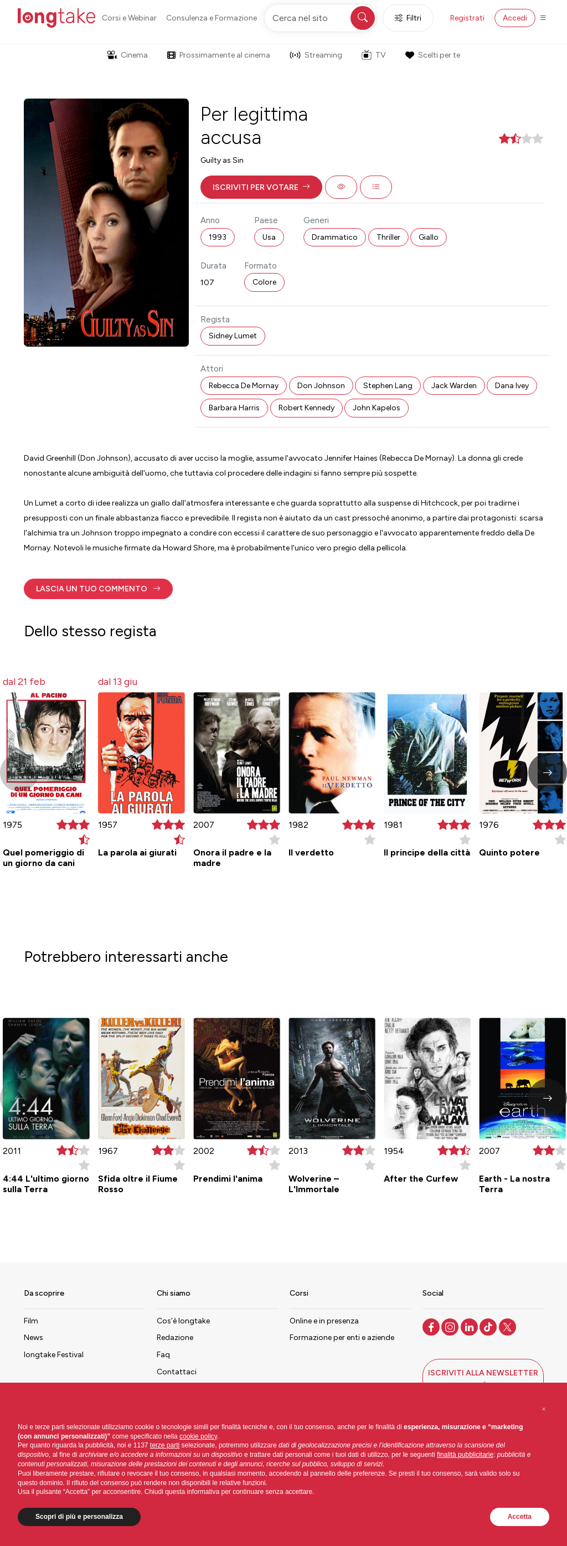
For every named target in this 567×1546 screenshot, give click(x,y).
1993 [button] (217, 237)
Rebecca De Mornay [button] (244, 385)
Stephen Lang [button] (388, 385)
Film (31, 1321)
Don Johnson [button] (321, 385)
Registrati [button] (467, 18)
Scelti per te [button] (432, 55)
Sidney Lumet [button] (233, 336)
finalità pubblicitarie (465, 1455)
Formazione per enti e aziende (342, 1337)
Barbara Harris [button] (234, 408)
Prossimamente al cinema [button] (218, 55)
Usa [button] (269, 237)
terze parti (164, 1445)
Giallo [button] (429, 237)
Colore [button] (264, 282)
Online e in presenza (324, 1321)
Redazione (175, 1337)
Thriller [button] (388, 237)
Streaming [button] (316, 55)
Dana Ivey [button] (512, 385)
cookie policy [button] (198, 1436)
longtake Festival (54, 1354)
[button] (261, 187)
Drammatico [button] (335, 237)
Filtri (408, 18)
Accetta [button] (520, 1517)
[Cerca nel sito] (320, 18)
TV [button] (374, 55)
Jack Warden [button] (454, 385)
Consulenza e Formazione (211, 18)
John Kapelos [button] (376, 408)
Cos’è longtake (183, 1321)
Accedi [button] (515, 18)
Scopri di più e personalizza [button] (79, 1517)
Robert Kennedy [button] (306, 408)
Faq (163, 1354)
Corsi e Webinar (129, 18)
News (33, 1337)
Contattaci (177, 1372)
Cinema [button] (127, 55)
